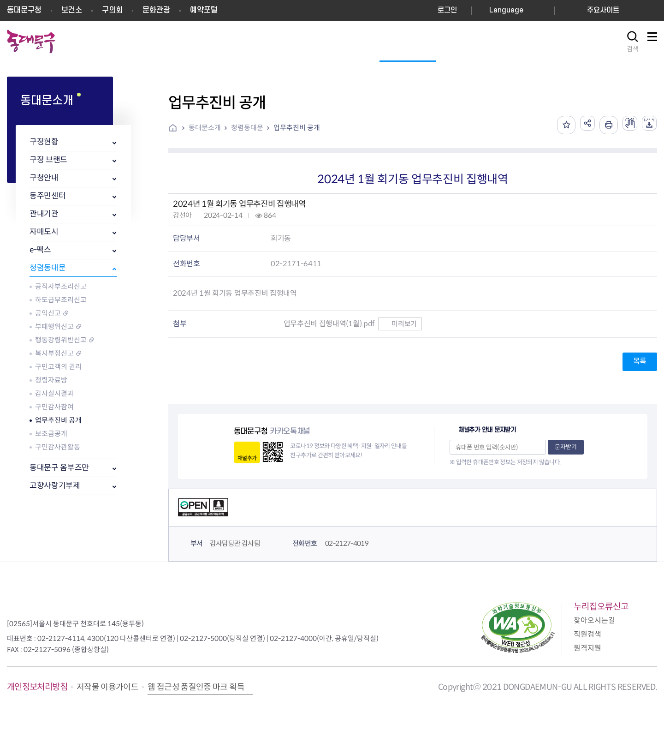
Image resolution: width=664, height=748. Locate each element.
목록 (639, 361)
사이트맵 (652, 42)
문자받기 (566, 447)
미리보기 (400, 323)
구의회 (112, 10)
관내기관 (44, 214)
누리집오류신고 (601, 606)
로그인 (447, 10)
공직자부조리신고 (61, 286)
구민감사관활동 (57, 447)
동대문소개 (205, 127)
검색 (633, 49)
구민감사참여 (54, 406)
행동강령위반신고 (61, 339)
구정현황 (44, 142)
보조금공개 (51, 433)
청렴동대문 (47, 268)
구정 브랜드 (48, 160)
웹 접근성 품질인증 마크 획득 (196, 687)
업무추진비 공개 (58, 420)
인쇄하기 (601, 125)
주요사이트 (603, 10)
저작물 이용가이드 (107, 687)
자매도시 (44, 232)
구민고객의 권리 (58, 366)
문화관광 (156, 10)
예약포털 (204, 10)
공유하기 (578, 125)
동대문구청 (24, 10)
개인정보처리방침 (37, 687)
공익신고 (48, 313)
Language (506, 10)
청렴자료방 (51, 380)
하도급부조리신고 (61, 299)
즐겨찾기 (555, 125)
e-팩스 (40, 250)
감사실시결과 (54, 393)
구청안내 (44, 178)
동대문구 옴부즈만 (59, 468)
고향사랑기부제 (55, 486)
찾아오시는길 (594, 620)
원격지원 (587, 648)
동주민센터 (47, 196)
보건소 (71, 10)
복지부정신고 (54, 353)
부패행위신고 (54, 326)
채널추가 (246, 458)
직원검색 (587, 634)
